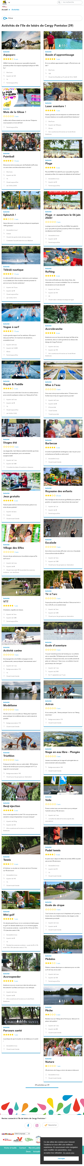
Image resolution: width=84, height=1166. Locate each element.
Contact (22, 1148)
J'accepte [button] (61, 1158)
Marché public (34, 1148)
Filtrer (8, 18)
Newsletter (50, 1125)
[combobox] (72, 2)
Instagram (37, 1125)
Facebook (28, 1125)
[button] (16, 45)
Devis (28, 1152)
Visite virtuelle (10, 1148)
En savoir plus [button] (68, 1153)
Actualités (37, 1152)
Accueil (5, 10)
